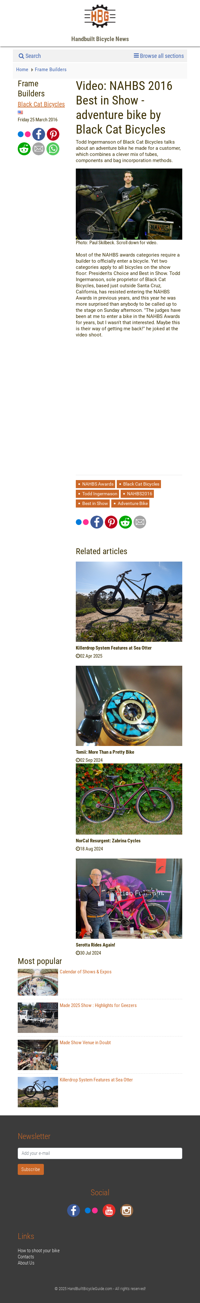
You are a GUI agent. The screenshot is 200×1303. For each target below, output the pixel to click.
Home (23, 69)
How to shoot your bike (39, 1251)
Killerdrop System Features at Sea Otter (114, 648)
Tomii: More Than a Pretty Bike (105, 752)
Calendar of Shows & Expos (65, 982)
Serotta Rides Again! (95, 945)
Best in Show (95, 503)
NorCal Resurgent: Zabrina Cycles (108, 841)
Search (30, 55)
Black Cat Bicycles (41, 104)
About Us (26, 1263)
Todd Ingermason (99, 493)
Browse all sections (159, 56)
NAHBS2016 (139, 493)
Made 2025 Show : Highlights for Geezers (77, 1017)
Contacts (26, 1257)
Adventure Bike (133, 503)
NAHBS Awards (98, 484)
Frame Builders (50, 69)
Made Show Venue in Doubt (64, 1055)
